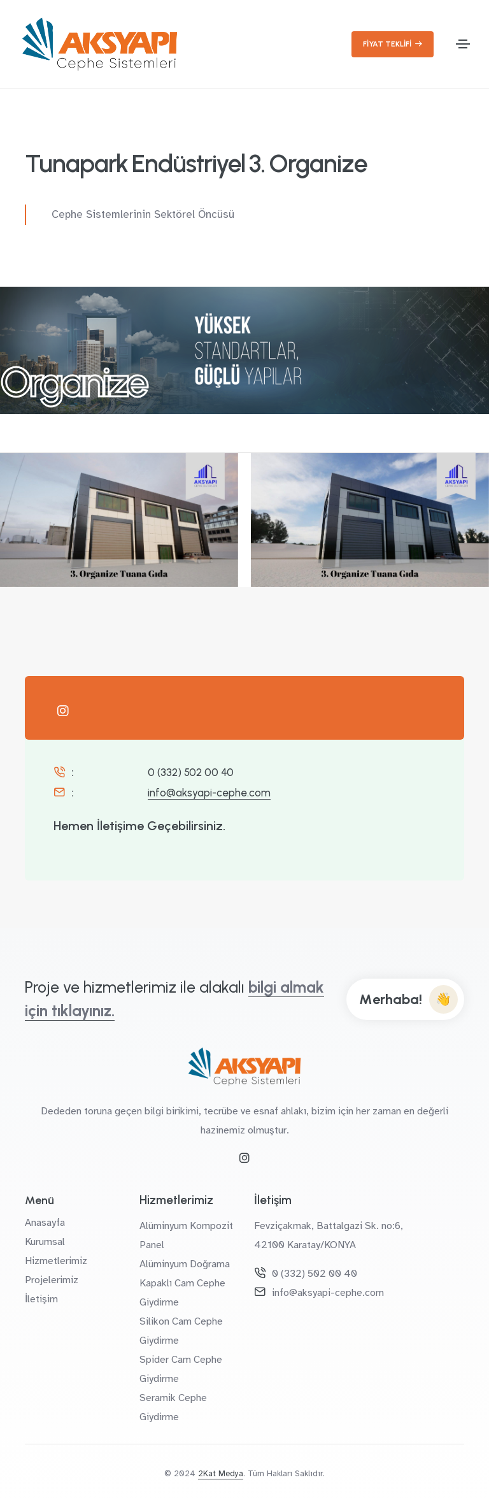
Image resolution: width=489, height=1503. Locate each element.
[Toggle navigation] (463, 44)
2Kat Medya (220, 1474)
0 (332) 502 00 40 (191, 772)
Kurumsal (45, 1241)
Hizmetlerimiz (56, 1261)
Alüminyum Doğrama (184, 1264)
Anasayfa (45, 1222)
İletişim (41, 1299)
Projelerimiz (51, 1280)
